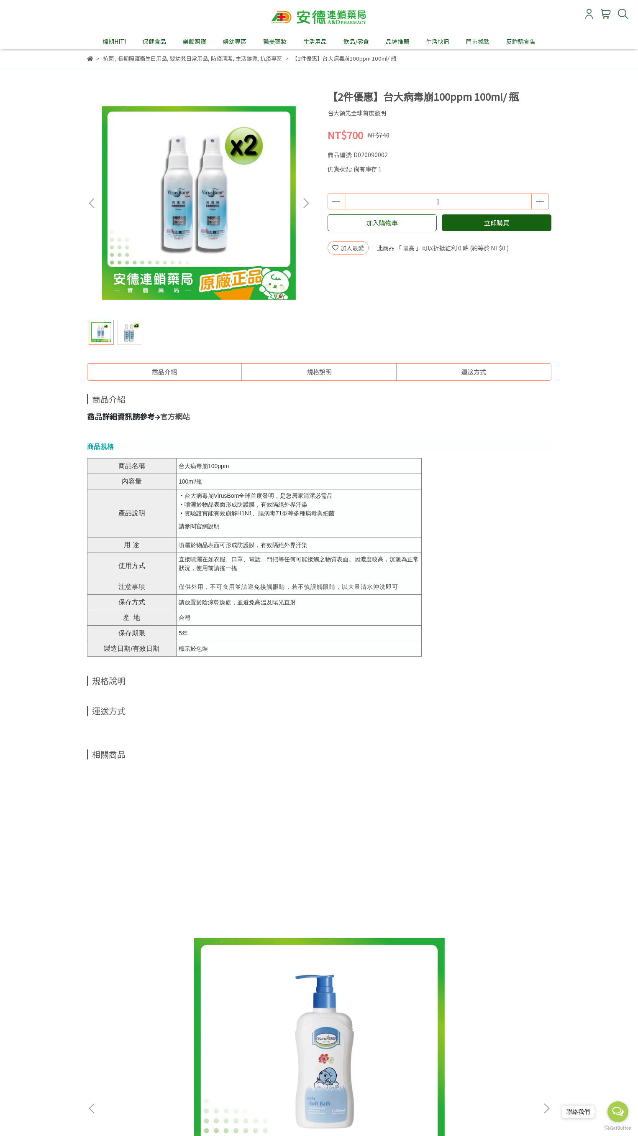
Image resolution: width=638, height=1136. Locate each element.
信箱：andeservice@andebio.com (134, 1060)
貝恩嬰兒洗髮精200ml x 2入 (262, 929)
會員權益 (199, 1021)
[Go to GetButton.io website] (618, 1127)
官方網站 (175, 416)
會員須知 (165, 1021)
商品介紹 (164, 371)
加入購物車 (382, 222)
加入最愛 (348, 248)
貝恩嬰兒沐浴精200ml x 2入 (149, 929)
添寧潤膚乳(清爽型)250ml (375, 929)
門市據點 (477, 41)
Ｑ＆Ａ (263, 1021)
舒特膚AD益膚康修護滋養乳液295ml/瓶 (488, 933)
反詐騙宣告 (521, 41)
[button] (306, 203)
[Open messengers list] (617, 1111)
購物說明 (132, 1021)
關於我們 (98, 1021)
